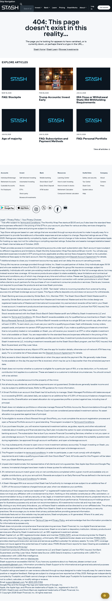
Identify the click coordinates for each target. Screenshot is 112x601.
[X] (44, 209)
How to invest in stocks (66, 186)
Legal (2, 219)
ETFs (21, 189)
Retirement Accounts (8, 182)
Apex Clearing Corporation (30, 538)
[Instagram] (36, 209)
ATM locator (44, 189)
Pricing (62, 7)
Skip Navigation (7, 1)
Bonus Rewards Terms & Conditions (18, 320)
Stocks (22, 186)
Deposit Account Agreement (83, 257)
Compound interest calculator (68, 193)
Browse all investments (28, 197)
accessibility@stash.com (11, 564)
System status (88, 189)
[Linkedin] (50, 209)
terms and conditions (36, 452)
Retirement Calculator (65, 189)
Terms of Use (42, 520)
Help (84, 193)
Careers (103, 182)
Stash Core (86, 186)
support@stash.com (15, 582)
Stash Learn (52, 49)
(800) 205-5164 (36, 582)
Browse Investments (68, 49)
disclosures (33, 558)
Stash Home (39, 49)
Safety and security (90, 178)
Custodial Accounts (8, 186)
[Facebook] (57, 209)
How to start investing (65, 182)
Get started (104, 7)
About (102, 178)
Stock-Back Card (46, 182)
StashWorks (72, 7)
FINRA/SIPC (65, 535)
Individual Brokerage (8, 178)
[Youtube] (65, 209)
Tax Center (86, 182)
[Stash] (10, 7)
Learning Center (63, 178)
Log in (92, 7)
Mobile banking (45, 178)
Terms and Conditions (30, 222)
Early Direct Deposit (47, 186)
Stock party (24, 193)
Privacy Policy (13, 219)
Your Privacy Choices (31, 219)
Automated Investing (27, 182)
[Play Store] (7, 208)
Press (102, 186)
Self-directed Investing (28, 178)
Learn (54, 7)
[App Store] (23, 208)
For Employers (6, 189)
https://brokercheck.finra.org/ (13, 547)
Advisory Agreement (56, 257)
